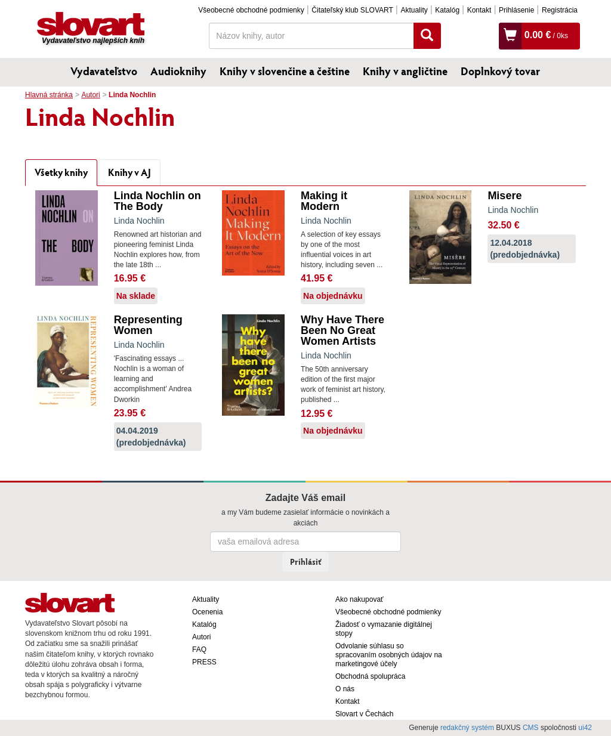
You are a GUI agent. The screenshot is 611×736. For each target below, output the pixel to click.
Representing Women (148, 325)
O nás (344, 689)
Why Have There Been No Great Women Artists (342, 330)
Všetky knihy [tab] (61, 172)
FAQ (199, 649)
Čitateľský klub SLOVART (352, 10)
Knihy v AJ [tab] (129, 172)
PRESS (204, 662)
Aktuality (413, 10)
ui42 (585, 727)
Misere (504, 196)
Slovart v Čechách (364, 714)
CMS (531, 727)
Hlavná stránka (49, 95)
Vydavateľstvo (103, 71)
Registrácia (560, 10)
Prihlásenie (516, 10)
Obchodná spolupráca (370, 676)
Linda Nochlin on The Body (157, 201)
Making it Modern (324, 201)
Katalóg (447, 10)
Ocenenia (207, 612)
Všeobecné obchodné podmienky (251, 10)
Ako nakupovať (359, 599)
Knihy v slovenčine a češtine (285, 71)
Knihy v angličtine (405, 71)
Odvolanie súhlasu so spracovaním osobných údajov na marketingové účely (388, 655)
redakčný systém (467, 727)
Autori (90, 95)
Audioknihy (178, 71)
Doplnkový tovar (500, 71)
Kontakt (479, 10)
